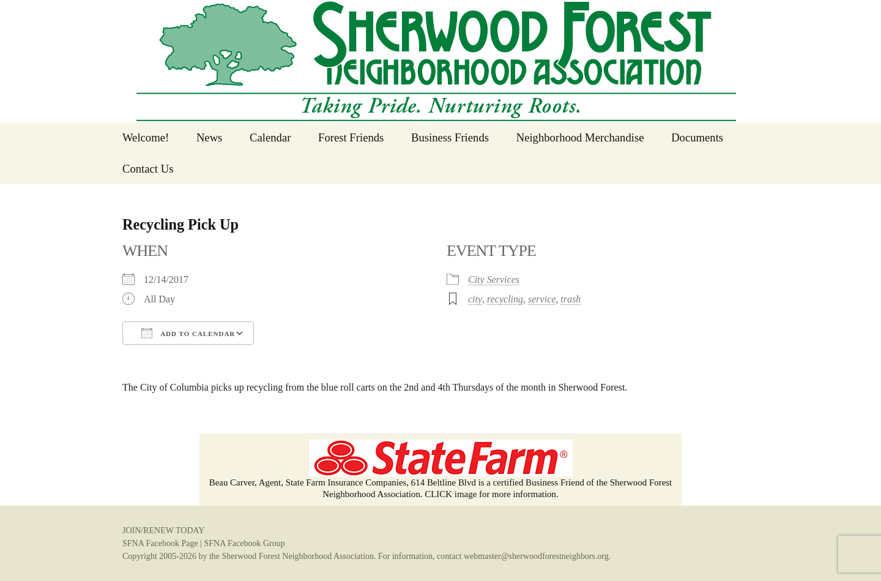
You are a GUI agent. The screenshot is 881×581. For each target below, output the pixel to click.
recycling (505, 299)
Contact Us (147, 168)
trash (570, 299)
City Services (493, 279)
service (542, 299)
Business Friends (450, 137)
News (209, 137)
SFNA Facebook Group (244, 543)
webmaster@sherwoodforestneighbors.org (536, 556)
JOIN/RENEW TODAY (163, 530)
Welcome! (145, 137)
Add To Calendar (188, 333)
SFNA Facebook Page (160, 543)
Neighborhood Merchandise (580, 137)
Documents (697, 137)
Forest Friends (351, 137)
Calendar (270, 137)
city (475, 299)
